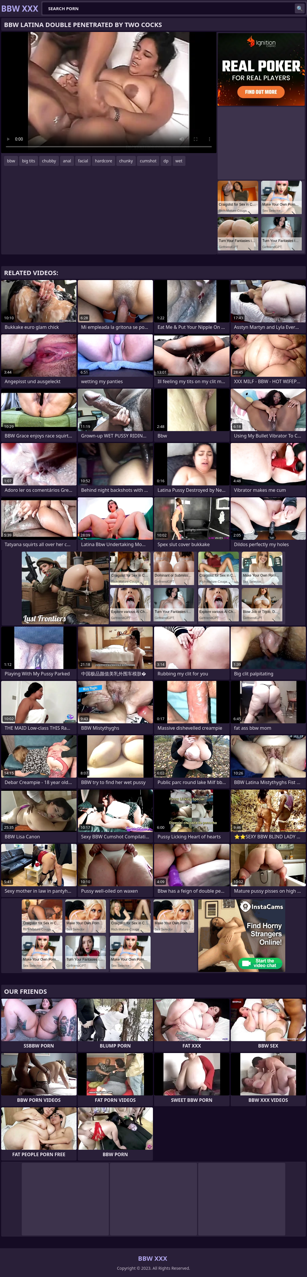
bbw (11, 161)
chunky (126, 161)
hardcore (103, 161)
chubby (49, 161)
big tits (28, 161)
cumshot (148, 161)
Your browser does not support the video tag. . (108, 92)
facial (83, 161)
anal (67, 161)
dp (165, 161)
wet (179, 161)
